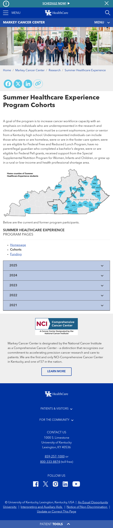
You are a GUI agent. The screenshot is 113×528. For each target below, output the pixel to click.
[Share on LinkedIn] (28, 84)
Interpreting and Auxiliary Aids (42, 507)
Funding (16, 254)
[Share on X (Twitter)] (18, 84)
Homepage (18, 245)
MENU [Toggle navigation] (102, 22)
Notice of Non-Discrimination (87, 507)
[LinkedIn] (65, 484)
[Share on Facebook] (8, 84)
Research (55, 70)
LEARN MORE (56, 371)
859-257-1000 (55, 456)
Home (7, 70)
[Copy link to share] (38, 84)
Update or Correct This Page (56, 511)
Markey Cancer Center (30, 70)
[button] (11, 12)
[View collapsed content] (56, 265)
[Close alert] (106, 3)
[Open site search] (107, 12)
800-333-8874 (50, 462)
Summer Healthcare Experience (85, 70)
